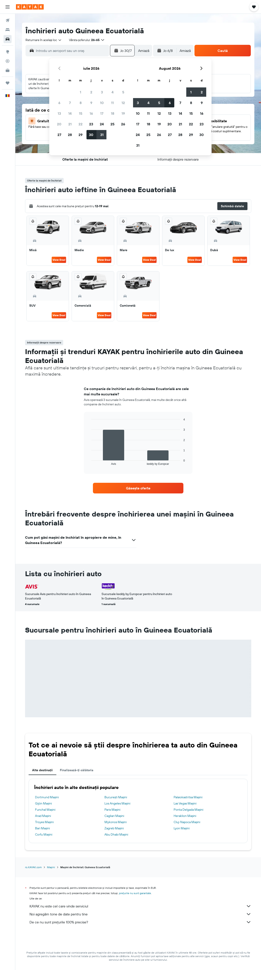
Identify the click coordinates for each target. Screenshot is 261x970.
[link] (138, 488)
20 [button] (59, 124)
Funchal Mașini (45, 810)
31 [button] (102, 134)
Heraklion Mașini (185, 816)
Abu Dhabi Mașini (116, 834)
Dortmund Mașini (47, 797)
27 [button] (59, 134)
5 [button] (123, 92)
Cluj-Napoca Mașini (187, 822)
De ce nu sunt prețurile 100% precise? (140, 922)
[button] (7, 7)
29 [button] (80, 134)
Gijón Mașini (43, 803)
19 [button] (123, 113)
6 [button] (59, 103)
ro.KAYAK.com (33, 867)
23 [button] (91, 124)
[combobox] (44, 40)
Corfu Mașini (43, 834)
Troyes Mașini (44, 822)
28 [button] (70, 134)
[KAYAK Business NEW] (7, 70)
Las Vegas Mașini (185, 803)
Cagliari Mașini (114, 816)
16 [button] (91, 113)
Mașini (51, 867)
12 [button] (123, 103)
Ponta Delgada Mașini (188, 810)
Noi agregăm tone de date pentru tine (140, 914)
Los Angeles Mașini (117, 803)
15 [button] (80, 113)
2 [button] (91, 92)
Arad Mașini (43, 816)
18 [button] (112, 113)
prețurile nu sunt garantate (135, 893)
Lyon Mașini (182, 828)
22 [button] (80, 124)
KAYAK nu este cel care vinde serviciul (140, 906)
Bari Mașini (42, 828)
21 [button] (70, 124)
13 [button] (59, 113)
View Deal (59, 259)
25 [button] (112, 124)
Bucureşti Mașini (115, 797)
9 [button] (91, 103)
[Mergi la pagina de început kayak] (30, 7)
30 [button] (91, 134)
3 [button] (102, 92)
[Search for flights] (7, 20)
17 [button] (101, 113)
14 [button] (70, 113)
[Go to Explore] (7, 51)
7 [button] (70, 103)
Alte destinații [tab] (42, 770)
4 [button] (113, 92)
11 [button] (112, 103)
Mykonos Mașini (115, 822)
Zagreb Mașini (114, 828)
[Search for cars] (7, 39)
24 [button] (102, 124)
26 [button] (123, 124)
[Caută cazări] (7, 29)
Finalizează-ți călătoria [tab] (76, 770)
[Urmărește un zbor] (7, 61)
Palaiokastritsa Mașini (188, 797)
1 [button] (80, 92)
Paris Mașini (112, 810)
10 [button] (102, 103)
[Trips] (7, 83)
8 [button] (81, 103)
